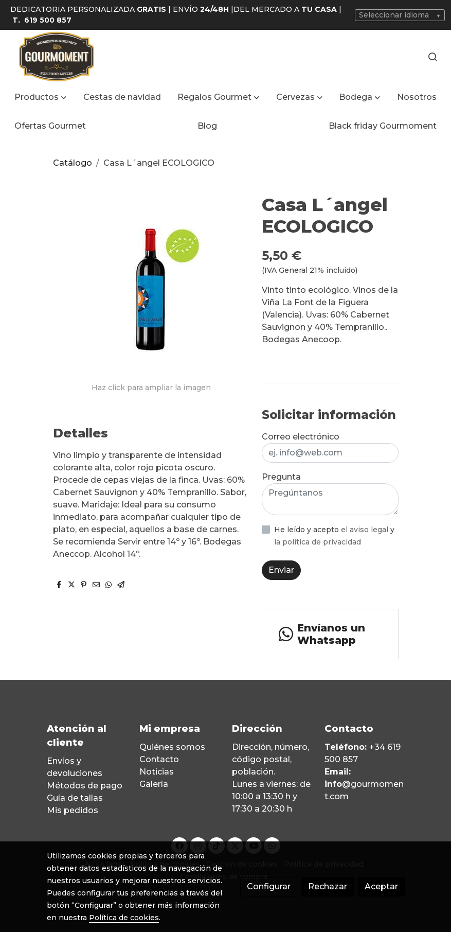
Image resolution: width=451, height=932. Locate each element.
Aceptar (381, 886)
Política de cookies (124, 917)
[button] (40, 97)
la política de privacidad (317, 542)
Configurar (269, 886)
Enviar (281, 570)
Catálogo (72, 163)
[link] (56, 56)
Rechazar (327, 886)
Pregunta (281, 477)
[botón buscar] (432, 56)
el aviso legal (365, 529)
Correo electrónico (300, 437)
